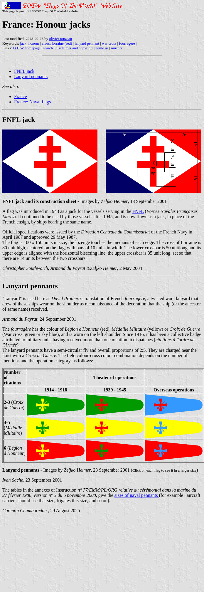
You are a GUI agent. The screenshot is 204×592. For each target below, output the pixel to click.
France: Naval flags (32, 101)
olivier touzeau (60, 38)
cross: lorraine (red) (57, 43)
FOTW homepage (26, 48)
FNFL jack (24, 71)
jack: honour (29, 43)
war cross (109, 43)
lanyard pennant (87, 43)
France (20, 96)
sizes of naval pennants (136, 495)
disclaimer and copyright (74, 48)
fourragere (127, 43)
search (48, 48)
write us (102, 48)
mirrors (116, 48)
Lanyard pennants (31, 76)
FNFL (138, 211)
